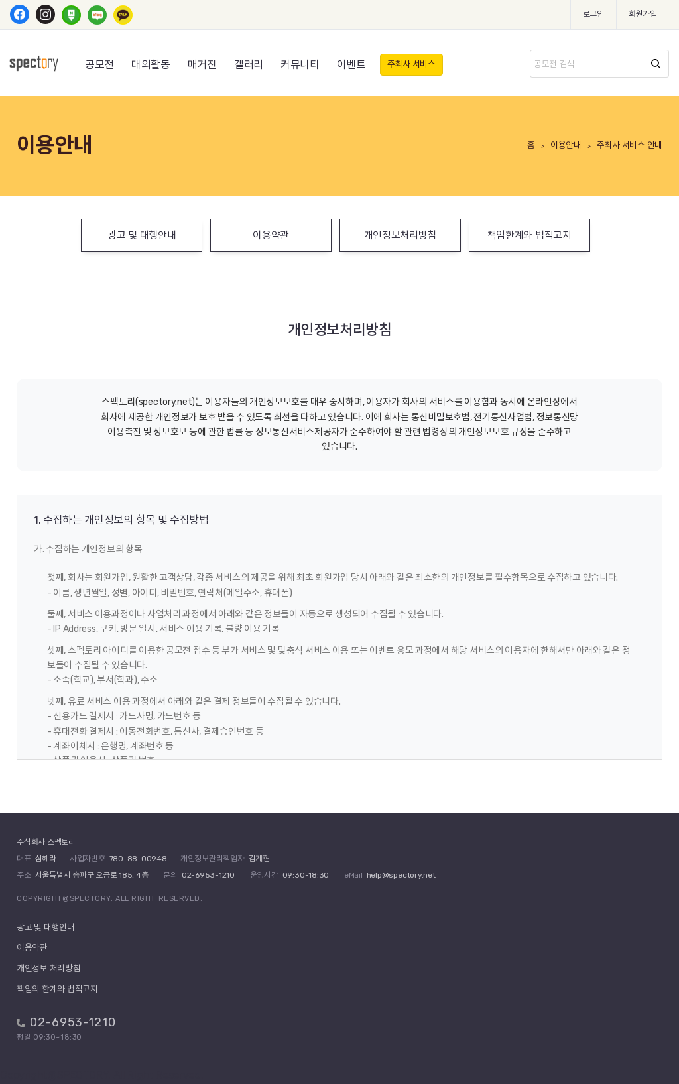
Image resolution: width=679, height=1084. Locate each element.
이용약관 (271, 235)
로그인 (593, 14)
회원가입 (643, 14)
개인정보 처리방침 (49, 968)
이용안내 (566, 145)
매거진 (202, 64)
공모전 (99, 64)
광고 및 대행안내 (141, 235)
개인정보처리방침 (400, 235)
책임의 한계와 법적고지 (57, 989)
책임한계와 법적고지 (529, 235)
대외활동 (150, 64)
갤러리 (248, 64)
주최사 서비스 (411, 64)
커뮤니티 (300, 64)
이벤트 (351, 64)
